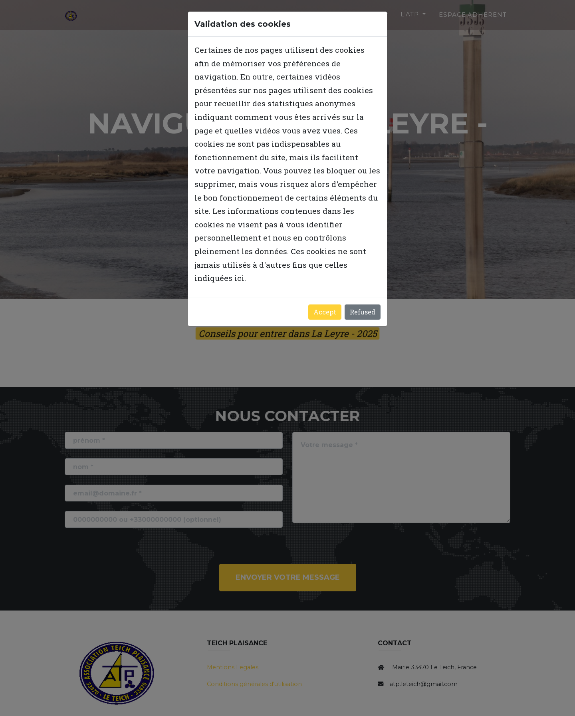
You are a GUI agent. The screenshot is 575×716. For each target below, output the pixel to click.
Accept (324, 312)
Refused (362, 312)
